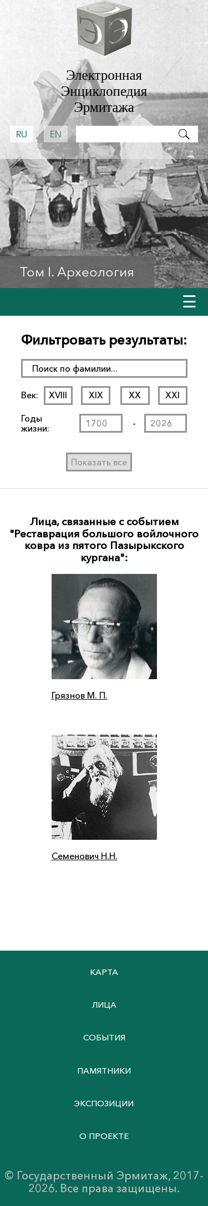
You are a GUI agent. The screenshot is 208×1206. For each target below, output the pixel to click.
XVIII (58, 395)
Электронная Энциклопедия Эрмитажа (104, 91)
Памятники (104, 1070)
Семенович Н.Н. (85, 856)
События (104, 1037)
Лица (104, 1004)
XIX (96, 395)
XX (135, 395)
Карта (104, 972)
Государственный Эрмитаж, (93, 1175)
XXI (172, 395)
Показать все (99, 462)
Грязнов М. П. (80, 695)
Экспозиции (104, 1103)
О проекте (104, 1136)
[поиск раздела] (104, 368)
